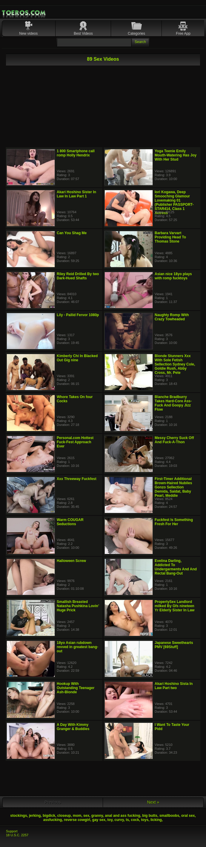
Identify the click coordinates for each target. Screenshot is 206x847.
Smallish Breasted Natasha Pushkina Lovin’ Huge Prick (78, 606)
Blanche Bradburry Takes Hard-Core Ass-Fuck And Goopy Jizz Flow (173, 403)
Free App (183, 33)
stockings (18, 816)
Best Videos (83, 33)
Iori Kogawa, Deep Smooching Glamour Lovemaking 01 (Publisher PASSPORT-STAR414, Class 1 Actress (174, 202)
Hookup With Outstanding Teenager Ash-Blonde (75, 688)
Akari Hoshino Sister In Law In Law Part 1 (76, 194)
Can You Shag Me (72, 233)
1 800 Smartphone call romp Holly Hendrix (76, 153)
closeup (64, 816)
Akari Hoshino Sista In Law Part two (174, 686)
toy (110, 820)
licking (156, 820)
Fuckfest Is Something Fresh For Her (174, 522)
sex (86, 816)
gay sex (98, 820)
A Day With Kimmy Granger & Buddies (73, 727)
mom (77, 816)
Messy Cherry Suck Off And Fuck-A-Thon (174, 440)
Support (12, 831)
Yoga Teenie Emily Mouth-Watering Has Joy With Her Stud (175, 155)
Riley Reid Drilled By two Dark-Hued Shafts (78, 276)
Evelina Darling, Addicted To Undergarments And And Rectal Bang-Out (176, 567)
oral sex (188, 816)
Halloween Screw (71, 561)
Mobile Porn (24, 12)
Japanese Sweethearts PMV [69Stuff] (174, 645)
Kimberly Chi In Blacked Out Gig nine (77, 358)
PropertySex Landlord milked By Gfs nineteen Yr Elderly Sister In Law (174, 606)
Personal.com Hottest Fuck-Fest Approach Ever (75, 442)
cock (135, 820)
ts (127, 820)
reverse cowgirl (77, 820)
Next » (153, 802)
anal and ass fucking (122, 816)
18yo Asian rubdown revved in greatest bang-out (77, 647)
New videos (28, 33)
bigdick (49, 816)
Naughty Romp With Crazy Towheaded (172, 317)
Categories (136, 33)
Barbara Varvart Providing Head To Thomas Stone (170, 237)
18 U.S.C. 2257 (17, 835)
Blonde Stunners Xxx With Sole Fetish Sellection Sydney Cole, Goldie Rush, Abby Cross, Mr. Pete (175, 364)
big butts (149, 816)
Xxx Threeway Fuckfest (76, 479)
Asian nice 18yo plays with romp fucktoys (173, 276)
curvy (119, 820)
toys (145, 820)
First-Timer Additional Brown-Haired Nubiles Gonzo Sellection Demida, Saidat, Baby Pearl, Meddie (173, 487)
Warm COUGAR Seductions (70, 522)
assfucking (52, 820)
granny (97, 816)
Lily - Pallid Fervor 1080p (78, 315)
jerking (35, 816)
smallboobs (169, 816)
